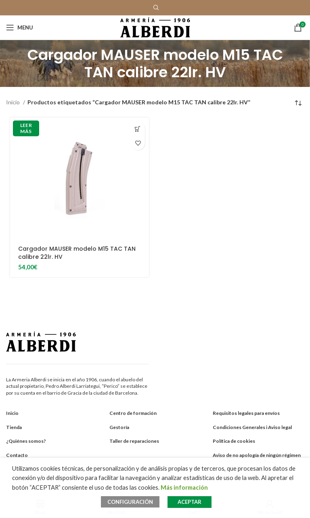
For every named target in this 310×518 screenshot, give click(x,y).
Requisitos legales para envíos (246, 413)
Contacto (17, 455)
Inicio (13, 102)
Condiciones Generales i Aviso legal (252, 427)
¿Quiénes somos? (26, 441)
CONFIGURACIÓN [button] (130, 502)
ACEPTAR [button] (189, 502)
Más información (184, 487)
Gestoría (119, 427)
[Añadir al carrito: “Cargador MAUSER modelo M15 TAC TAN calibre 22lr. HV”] (138, 129)
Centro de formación (133, 413)
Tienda (14, 427)
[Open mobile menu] (19, 27)
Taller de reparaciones (134, 441)
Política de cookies (234, 441)
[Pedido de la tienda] (298, 103)
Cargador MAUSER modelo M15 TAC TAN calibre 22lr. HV (77, 253)
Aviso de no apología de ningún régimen (257, 455)
